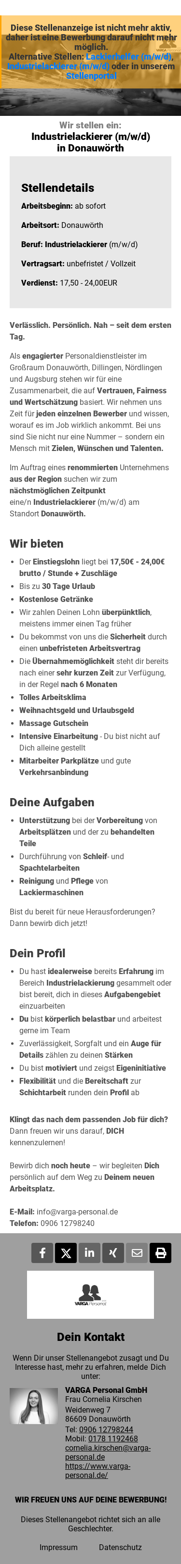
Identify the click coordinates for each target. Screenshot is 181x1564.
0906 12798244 (106, 1429)
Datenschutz (120, 1547)
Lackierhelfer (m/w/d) (128, 57)
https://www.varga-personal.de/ (97, 1471)
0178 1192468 (113, 1438)
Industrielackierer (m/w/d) (58, 66)
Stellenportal (91, 76)
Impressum (59, 1547)
